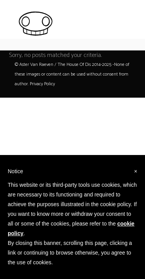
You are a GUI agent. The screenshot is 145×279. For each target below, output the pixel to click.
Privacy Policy (42, 84)
